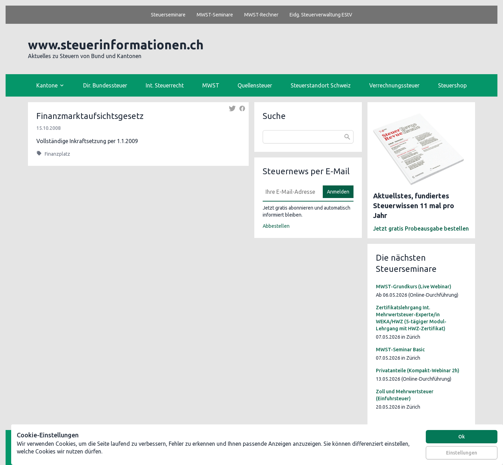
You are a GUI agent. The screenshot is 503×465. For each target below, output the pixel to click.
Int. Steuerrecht (165, 85)
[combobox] (308, 136)
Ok (461, 436)
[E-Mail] (291, 192)
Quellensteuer (255, 85)
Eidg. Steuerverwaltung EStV (321, 14)
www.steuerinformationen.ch (116, 44)
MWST (210, 85)
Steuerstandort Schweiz (321, 85)
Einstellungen (461, 453)
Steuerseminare (168, 14)
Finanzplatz (57, 154)
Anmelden (338, 192)
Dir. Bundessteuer (105, 85)
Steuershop (452, 85)
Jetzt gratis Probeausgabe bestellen (421, 228)
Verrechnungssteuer (394, 85)
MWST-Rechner (261, 14)
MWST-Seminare (215, 14)
